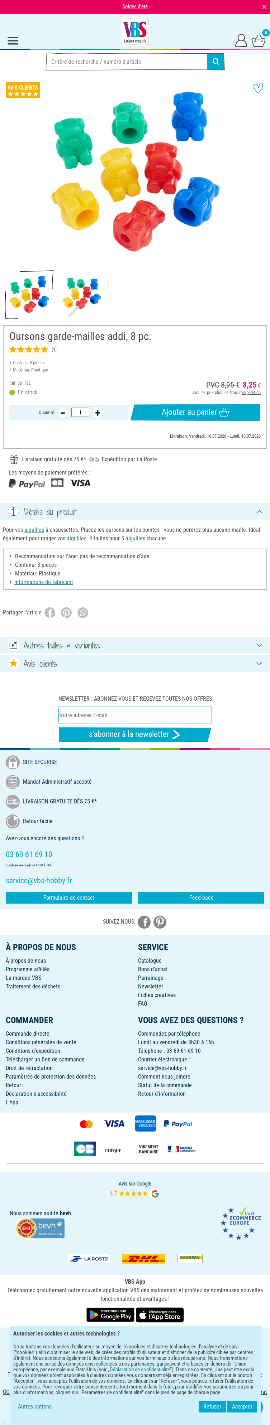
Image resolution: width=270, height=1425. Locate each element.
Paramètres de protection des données (51, 1076)
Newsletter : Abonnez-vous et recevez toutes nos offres (135, 698)
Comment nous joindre (164, 1076)
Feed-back (201, 897)
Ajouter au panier (195, 412)
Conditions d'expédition (33, 1050)
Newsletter (150, 986)
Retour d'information (162, 1093)
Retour (13, 1085)
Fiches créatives (157, 995)
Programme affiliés (27, 969)
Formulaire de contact (68, 897)
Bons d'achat (153, 969)
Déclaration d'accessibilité (36, 1093)
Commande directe (27, 1033)
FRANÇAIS (135, 1337)
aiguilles (34, 529)
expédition (251, 392)
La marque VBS (23, 977)
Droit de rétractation (29, 1068)
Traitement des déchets (33, 986)
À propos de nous (26, 960)
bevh (65, 1213)
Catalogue (150, 960)
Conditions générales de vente (41, 1042)
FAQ (142, 1003)
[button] (11, 171)
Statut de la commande (165, 1085)
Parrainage (151, 977)
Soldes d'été (135, 6)
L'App (12, 1102)
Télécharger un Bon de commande (45, 1059)
